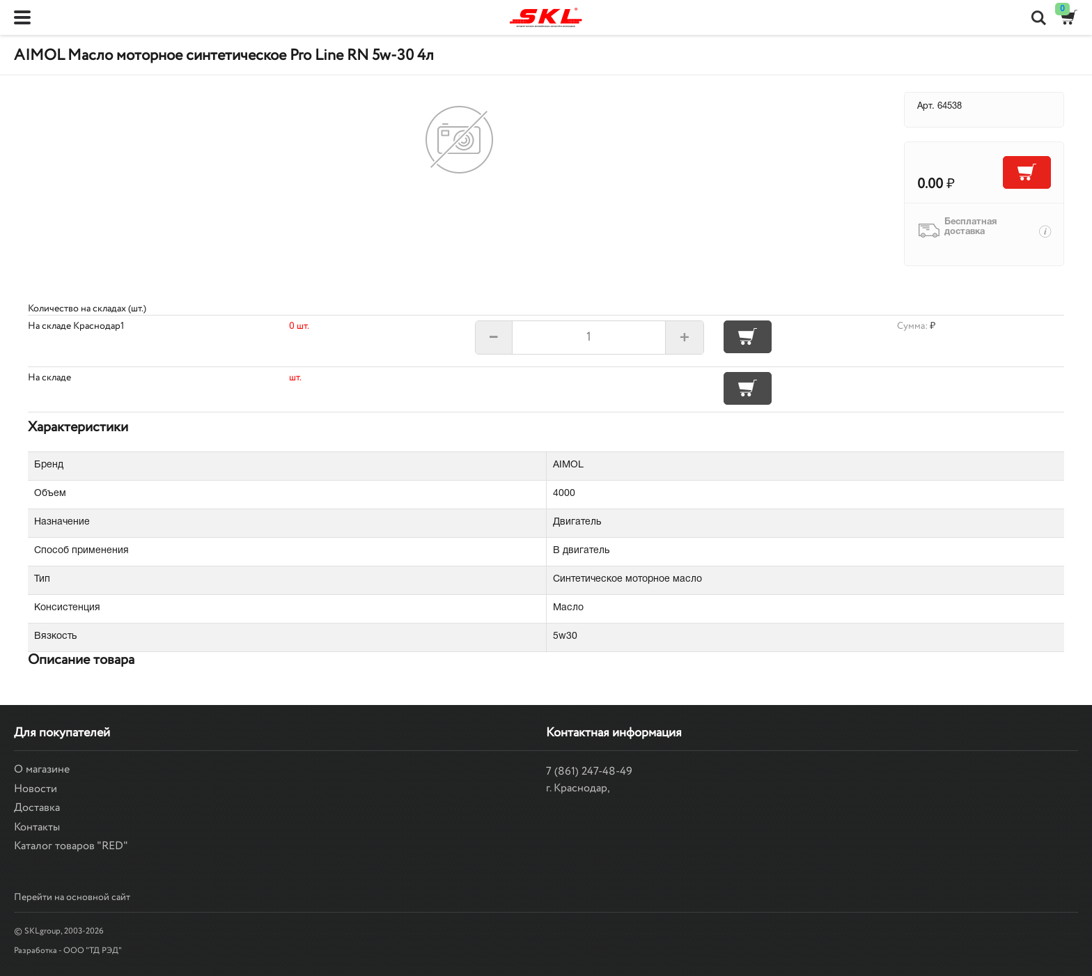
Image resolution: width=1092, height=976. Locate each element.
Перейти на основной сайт (72, 897)
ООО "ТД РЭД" (92, 950)
